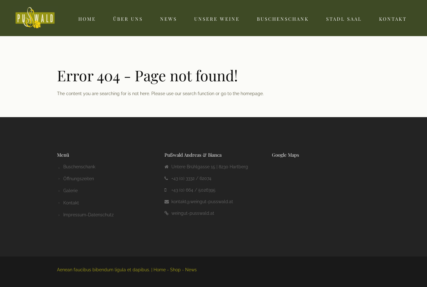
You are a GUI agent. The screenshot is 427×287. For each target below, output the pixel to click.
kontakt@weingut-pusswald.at (202, 201)
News (168, 19)
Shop (175, 269)
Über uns (128, 19)
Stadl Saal (344, 19)
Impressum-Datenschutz (88, 213)
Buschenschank (283, 19)
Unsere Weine (217, 19)
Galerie (70, 189)
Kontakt (393, 19)
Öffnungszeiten (78, 178)
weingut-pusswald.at (192, 213)
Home (87, 19)
